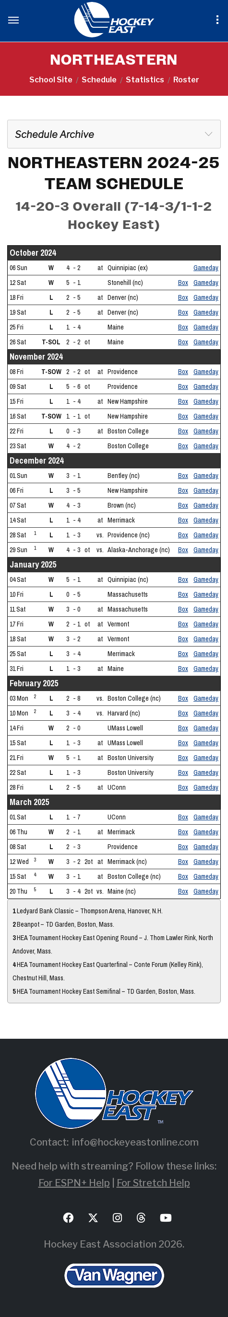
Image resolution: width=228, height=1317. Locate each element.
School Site (50, 79)
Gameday (205, 267)
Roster (186, 79)
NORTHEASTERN (114, 60)
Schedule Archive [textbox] (54, 134)
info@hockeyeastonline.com (135, 1142)
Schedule (99, 79)
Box (183, 282)
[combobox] (114, 134)
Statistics (145, 79)
